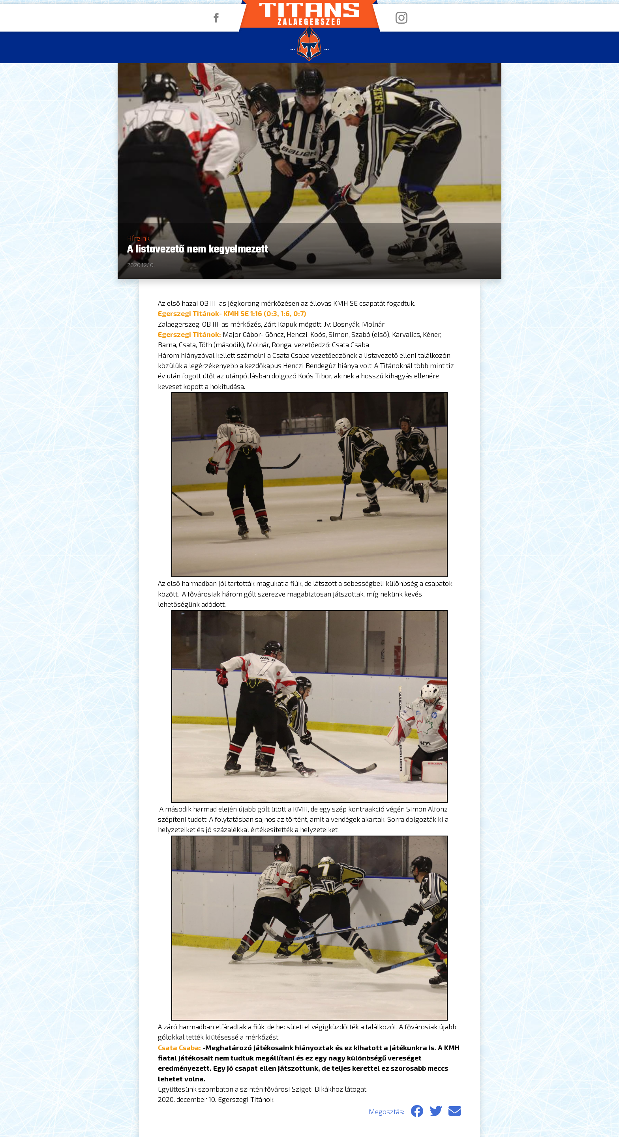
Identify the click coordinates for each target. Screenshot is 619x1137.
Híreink (138, 238)
